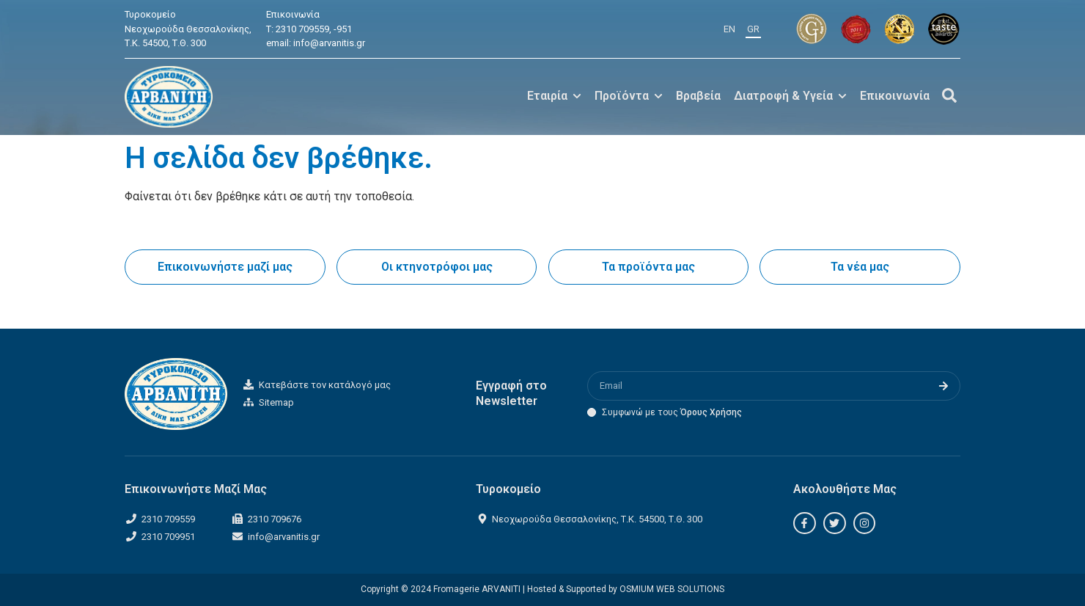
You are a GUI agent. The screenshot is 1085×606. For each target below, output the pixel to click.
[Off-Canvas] (949, 95)
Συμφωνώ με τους (672, 412)
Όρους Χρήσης (711, 412)
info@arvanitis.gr (329, 42)
